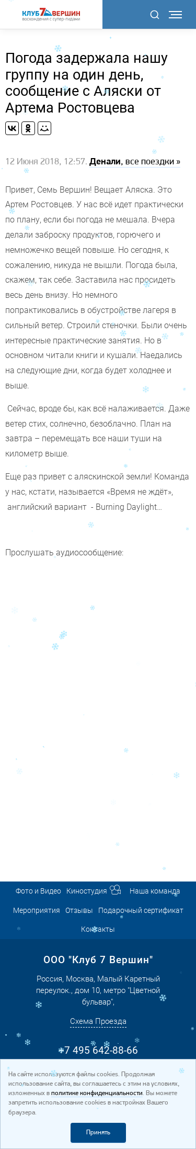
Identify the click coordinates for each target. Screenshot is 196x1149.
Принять (98, 1132)
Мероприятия (36, 910)
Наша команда (155, 891)
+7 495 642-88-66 (98, 1050)
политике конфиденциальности (97, 1093)
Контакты (98, 929)
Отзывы (79, 910)
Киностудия (86, 891)
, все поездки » (134, 162)
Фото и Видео (38, 891)
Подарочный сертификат (140, 910)
